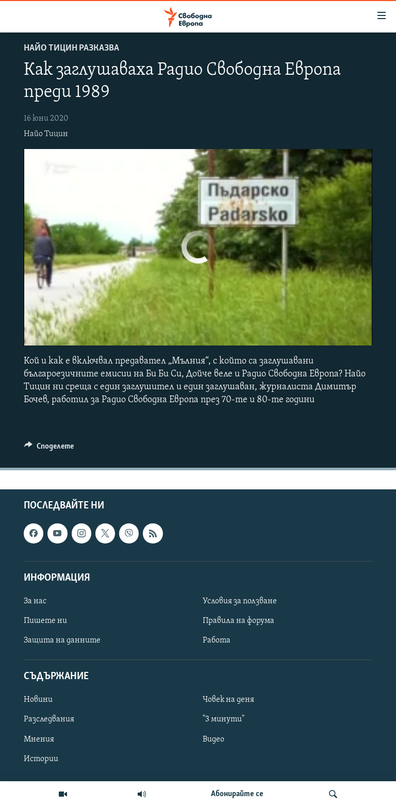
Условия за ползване (240, 601)
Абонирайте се (237, 794)
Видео (213, 739)
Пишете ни (45, 621)
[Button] (49, 448)
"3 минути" (223, 720)
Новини (38, 700)
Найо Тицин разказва (71, 48)
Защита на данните (62, 640)
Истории (41, 759)
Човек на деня (228, 700)
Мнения (39, 739)
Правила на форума (238, 621)
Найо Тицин (46, 134)
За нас (35, 601)
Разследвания (49, 720)
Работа (216, 640)
